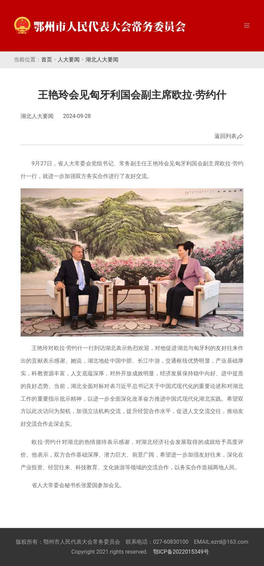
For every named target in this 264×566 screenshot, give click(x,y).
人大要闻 (69, 59)
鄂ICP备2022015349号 (181, 552)
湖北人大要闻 (101, 59)
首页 (46, 59)
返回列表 (229, 136)
